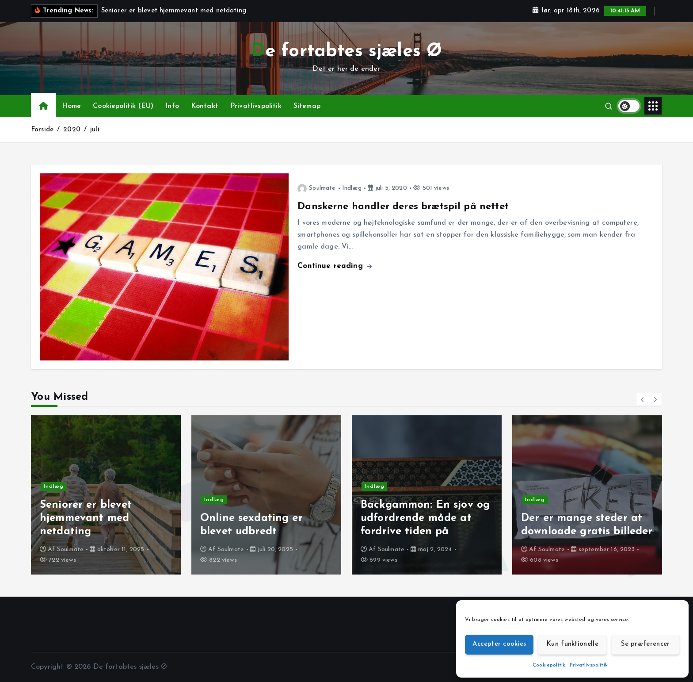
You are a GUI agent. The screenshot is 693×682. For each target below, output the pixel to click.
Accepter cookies (499, 644)
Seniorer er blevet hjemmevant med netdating (86, 518)
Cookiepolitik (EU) (123, 106)
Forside (42, 129)
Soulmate (316, 188)
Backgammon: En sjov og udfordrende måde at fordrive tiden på (425, 518)
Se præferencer (645, 644)
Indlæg (352, 188)
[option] (106, 495)
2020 (71, 129)
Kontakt (204, 106)
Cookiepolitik (549, 665)
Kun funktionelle (572, 644)
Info (172, 106)
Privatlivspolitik (589, 665)
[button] (642, 399)
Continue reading (334, 266)
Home (71, 106)
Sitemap (306, 106)
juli (94, 129)
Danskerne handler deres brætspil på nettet (403, 207)
